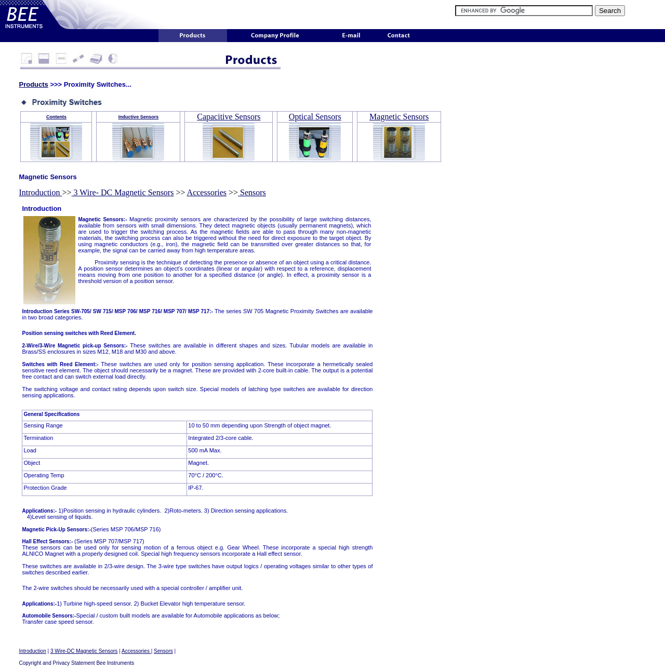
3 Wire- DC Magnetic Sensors (123, 192)
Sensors (252, 192)
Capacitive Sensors (228, 116)
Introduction (40, 192)
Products (33, 84)
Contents (56, 116)
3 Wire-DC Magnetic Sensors (83, 651)
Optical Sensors (315, 116)
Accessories (207, 192)
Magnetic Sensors (399, 116)
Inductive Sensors (138, 116)
